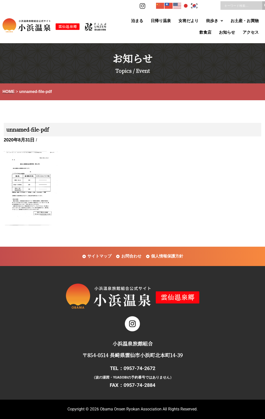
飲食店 (205, 32)
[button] (214, 21)
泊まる (137, 21)
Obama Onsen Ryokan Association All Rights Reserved (148, 409)
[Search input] (242, 5)
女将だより (188, 21)
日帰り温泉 (161, 21)
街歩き (214, 21)
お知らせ (227, 32)
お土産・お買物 (245, 21)
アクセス (251, 32)
